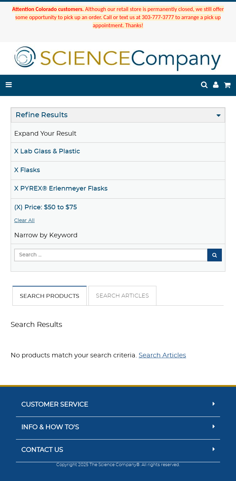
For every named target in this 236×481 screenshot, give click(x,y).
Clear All (24, 220)
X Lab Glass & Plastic (47, 151)
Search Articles (122, 296)
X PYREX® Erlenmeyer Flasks (61, 189)
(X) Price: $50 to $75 (45, 207)
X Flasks (27, 170)
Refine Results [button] (42, 115)
